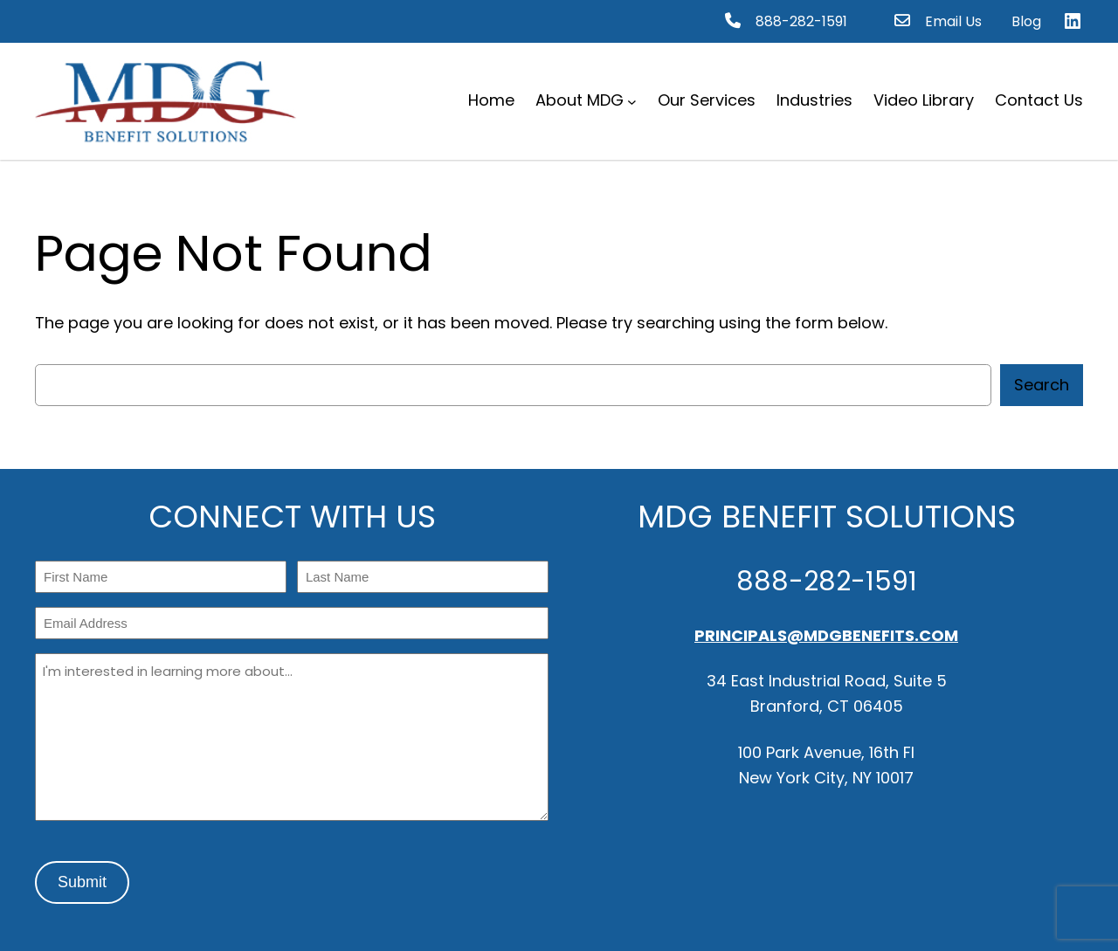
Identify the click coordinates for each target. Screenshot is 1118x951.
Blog (1026, 21)
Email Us (953, 21)
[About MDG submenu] (632, 101)
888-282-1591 (801, 21)
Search (1041, 385)
